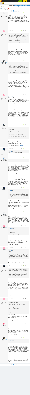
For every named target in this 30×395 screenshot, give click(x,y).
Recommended (25, 5)
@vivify (10, 160)
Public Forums (11, 5)
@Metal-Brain (11, 63)
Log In (25, 1)
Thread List (15, 5)
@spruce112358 (10, 96)
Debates (23, 8)
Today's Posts (20, 5)
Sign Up (20, 1)
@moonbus (10, 33)
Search (28, 5)
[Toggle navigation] (28, 1)
